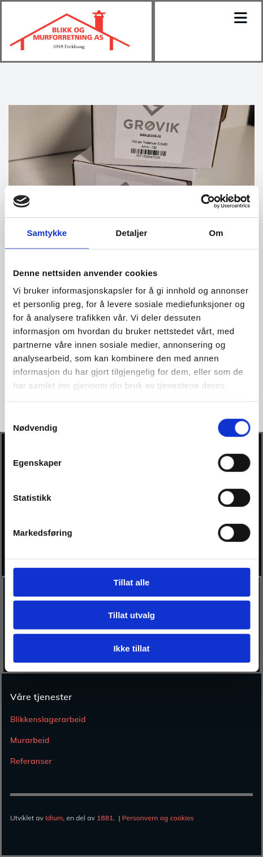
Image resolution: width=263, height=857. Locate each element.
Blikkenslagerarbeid (48, 719)
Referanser (31, 761)
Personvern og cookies (158, 818)
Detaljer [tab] (132, 232)
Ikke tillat (131, 648)
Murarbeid (29, 740)
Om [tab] (216, 232)
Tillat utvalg (131, 615)
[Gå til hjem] (70, 47)
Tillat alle (132, 582)
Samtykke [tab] (47, 232)
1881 (105, 818)
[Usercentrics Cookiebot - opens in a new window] (200, 201)
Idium (54, 818)
